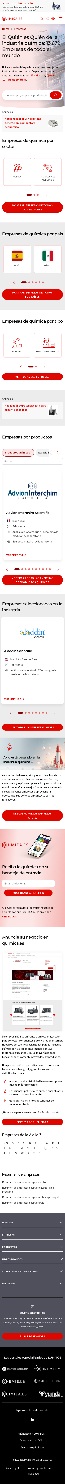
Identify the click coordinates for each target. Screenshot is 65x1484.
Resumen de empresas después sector (24, 1182)
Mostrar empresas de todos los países (32, 294)
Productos (9, 1247)
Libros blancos (12, 1259)
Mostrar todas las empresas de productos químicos (32, 580)
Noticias (7, 1222)
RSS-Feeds (8, 1283)
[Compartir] (47, 19)
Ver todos (12, 916)
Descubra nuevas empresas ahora (32, 815)
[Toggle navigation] (60, 19)
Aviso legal (12, 1468)
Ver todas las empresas (32, 376)
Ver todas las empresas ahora (32, 727)
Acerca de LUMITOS (31, 1440)
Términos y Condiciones (39, 1468)
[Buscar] (41, 19)
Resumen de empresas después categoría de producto (28, 1189)
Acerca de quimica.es (33, 1447)
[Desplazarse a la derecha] (57, 452)
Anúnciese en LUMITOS (31, 1433)
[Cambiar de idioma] (53, 19)
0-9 (5, 1143)
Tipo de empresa (16, 79)
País (52, 75)
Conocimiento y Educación (20, 1271)
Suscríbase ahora (32, 1336)
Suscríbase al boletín (28, 893)
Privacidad (33, 1473)
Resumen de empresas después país (23, 1202)
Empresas (8, 1234)
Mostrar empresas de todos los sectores (32, 207)
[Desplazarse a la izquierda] (52, 452)
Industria (39, 75)
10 (50, 569)
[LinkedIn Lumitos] (32, 1419)
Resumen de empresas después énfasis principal (30, 1197)
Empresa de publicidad (32, 1122)
